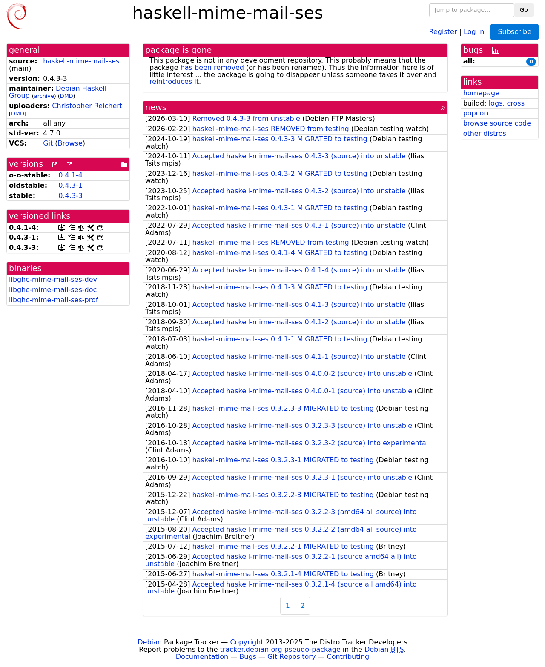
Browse (70, 143)
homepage (481, 93)
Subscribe (514, 32)
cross (516, 103)
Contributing (348, 657)
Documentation (202, 657)
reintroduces (170, 81)
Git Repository (291, 657)
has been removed (212, 67)
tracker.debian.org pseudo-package (280, 649)
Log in (474, 31)
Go (524, 9)
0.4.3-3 (70, 196)
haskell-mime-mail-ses (81, 61)
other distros (484, 133)
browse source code (497, 123)
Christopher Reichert (87, 106)
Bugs (247, 657)
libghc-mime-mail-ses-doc (53, 290)
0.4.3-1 (70, 185)
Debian (150, 642)
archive (44, 96)
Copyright (246, 642)
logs (496, 103)
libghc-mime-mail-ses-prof (53, 300)
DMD (66, 96)
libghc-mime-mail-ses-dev (53, 279)
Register (443, 31)
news (155, 107)
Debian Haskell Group (57, 92)
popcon (475, 113)
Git (48, 143)
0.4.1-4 (70, 175)
